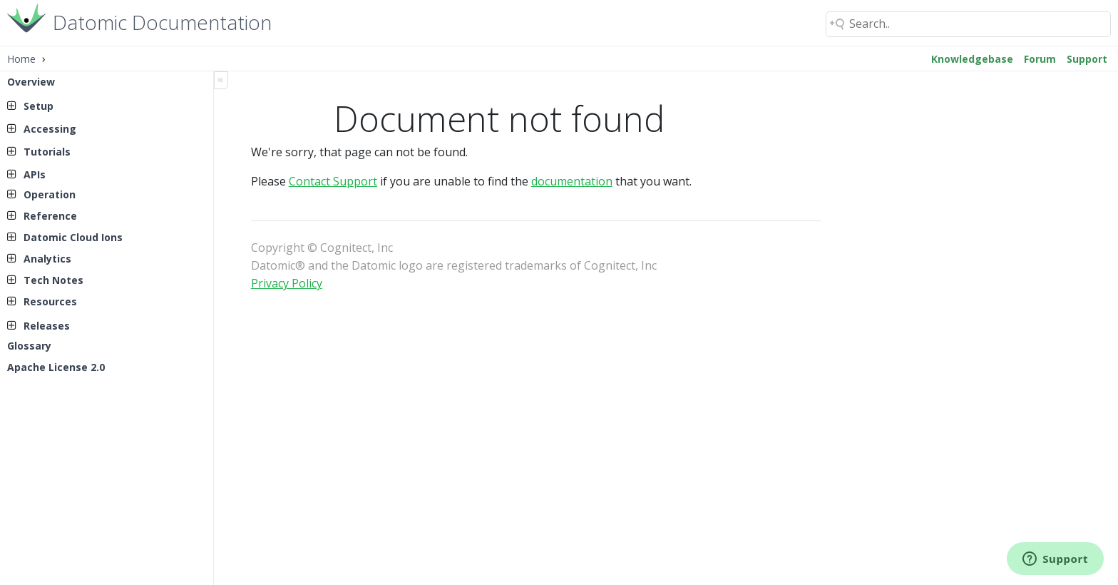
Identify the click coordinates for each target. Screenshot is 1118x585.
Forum (1040, 59)
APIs (35, 174)
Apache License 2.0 (56, 367)
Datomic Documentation (162, 21)
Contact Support (333, 181)
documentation (571, 181)
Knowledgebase (972, 59)
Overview (31, 81)
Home (21, 59)
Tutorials (47, 151)
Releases (47, 325)
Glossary (29, 345)
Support (1087, 59)
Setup (38, 106)
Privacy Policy (286, 283)
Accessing (50, 129)
